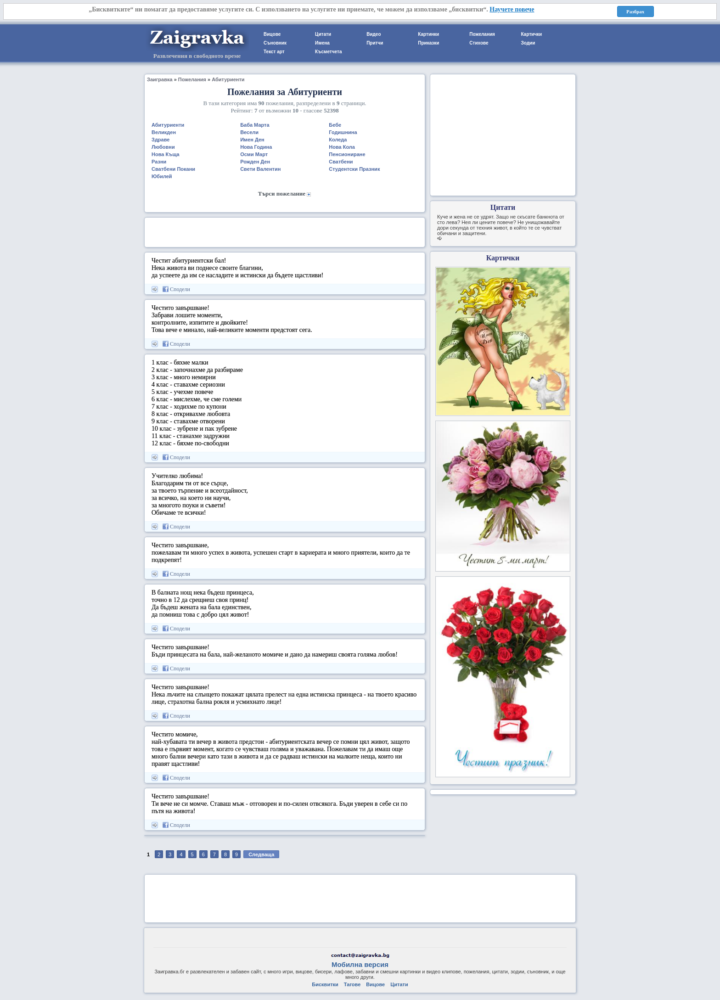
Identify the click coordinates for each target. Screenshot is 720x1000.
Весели (249, 132)
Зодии (528, 42)
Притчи (374, 42)
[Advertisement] (284, 231)
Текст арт (274, 51)
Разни (159, 161)
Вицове (272, 34)
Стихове (478, 42)
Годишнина (343, 132)
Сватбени (341, 161)
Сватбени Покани (173, 169)
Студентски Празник (354, 169)
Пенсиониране (347, 154)
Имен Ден (252, 139)
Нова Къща (166, 154)
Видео (373, 34)
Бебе (335, 125)
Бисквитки (325, 984)
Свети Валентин (260, 169)
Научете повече (511, 9)
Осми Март (254, 154)
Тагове (352, 984)
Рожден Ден (255, 161)
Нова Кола (342, 147)
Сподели (176, 289)
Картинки (428, 34)
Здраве (160, 139)
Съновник (275, 42)
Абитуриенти (228, 79)
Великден (164, 132)
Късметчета (328, 51)
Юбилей (162, 176)
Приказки (428, 42)
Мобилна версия (360, 964)
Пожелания (482, 34)
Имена (322, 42)
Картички (531, 34)
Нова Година (256, 147)
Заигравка (160, 79)
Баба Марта (255, 125)
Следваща (261, 854)
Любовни (163, 147)
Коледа (338, 139)
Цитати (323, 34)
